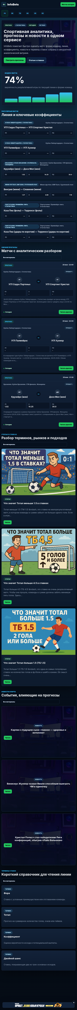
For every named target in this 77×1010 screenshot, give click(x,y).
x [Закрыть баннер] (73, 1002)
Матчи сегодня (68, 4)
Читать (7, 522)
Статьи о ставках (36, 60)
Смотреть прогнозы (15, 60)
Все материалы (9, 257)
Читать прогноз (66, 312)
